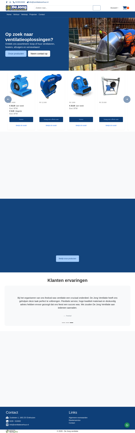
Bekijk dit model (21, 125)
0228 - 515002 (15, 421)
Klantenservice (74, 420)
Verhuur (16, 14)
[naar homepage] (16, 7)
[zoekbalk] (63, 7)
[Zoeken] (97, 7)
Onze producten (16, 54)
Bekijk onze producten (67, 259)
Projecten (33, 14)
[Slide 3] (71, 322)
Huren (21, 119)
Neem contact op (39, 54)
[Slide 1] (63, 322)
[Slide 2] (67, 322)
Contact (42, 14)
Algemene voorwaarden (78, 418)
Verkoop (24, 14)
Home (9, 14)
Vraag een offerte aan (51, 119)
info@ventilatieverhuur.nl (19, 425)
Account (113, 8)
